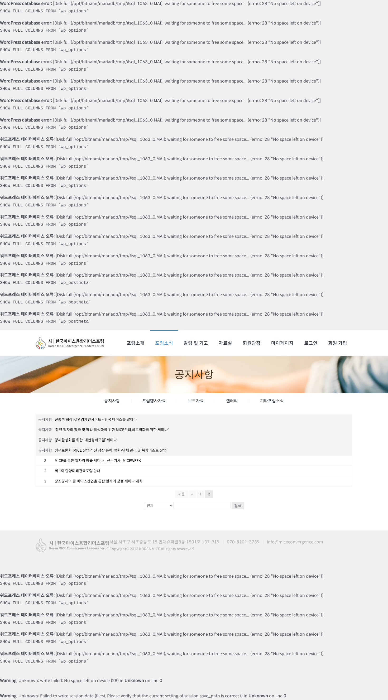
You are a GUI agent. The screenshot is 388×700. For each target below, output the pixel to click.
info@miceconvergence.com (295, 542)
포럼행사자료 (154, 401)
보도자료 (196, 401)
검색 (238, 506)
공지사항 (112, 401)
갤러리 (232, 401)
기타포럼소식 (272, 401)
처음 (181, 494)
